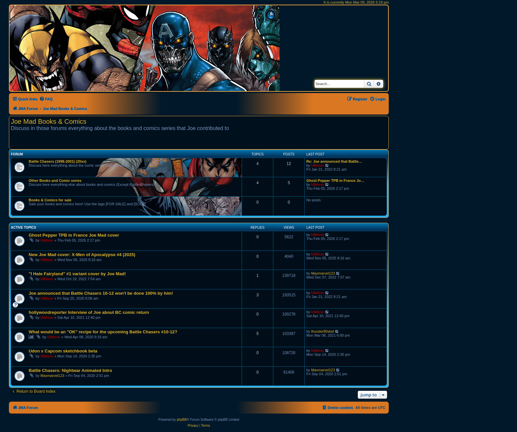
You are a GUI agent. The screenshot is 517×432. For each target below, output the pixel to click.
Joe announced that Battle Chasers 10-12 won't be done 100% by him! (101, 293)
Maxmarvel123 (323, 273)
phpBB (182, 419)
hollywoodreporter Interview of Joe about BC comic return (89, 312)
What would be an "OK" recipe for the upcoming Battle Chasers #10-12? (103, 331)
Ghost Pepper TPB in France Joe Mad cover (74, 235)
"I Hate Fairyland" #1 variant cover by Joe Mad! (77, 273)
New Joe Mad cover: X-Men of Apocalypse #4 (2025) (82, 254)
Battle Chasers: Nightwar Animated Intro (70, 370)
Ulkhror (317, 165)
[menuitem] (46, 99)
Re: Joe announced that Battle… (334, 161)
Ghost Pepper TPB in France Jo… (335, 181)
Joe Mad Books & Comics (48, 121)
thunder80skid (322, 331)
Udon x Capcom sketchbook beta (63, 351)
